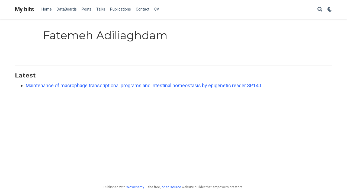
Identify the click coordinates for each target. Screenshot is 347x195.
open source (171, 187)
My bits (24, 9)
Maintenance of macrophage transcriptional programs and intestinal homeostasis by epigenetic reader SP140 (143, 85)
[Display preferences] (329, 9)
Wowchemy (135, 187)
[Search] (319, 9)
